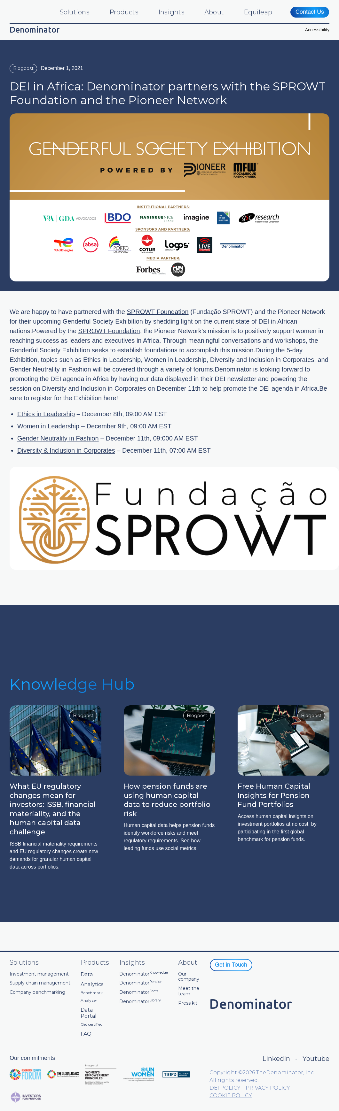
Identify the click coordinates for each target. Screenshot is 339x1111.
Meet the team (188, 991)
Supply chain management (40, 983)
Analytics (92, 984)
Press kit (187, 1003)
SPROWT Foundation (158, 311)
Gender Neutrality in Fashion (58, 438)
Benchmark (92, 993)
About (214, 12)
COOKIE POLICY (230, 1095)
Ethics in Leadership (46, 414)
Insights (171, 12)
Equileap (258, 12)
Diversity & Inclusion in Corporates (66, 450)
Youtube (316, 1058)
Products (123, 12)
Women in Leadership (48, 426)
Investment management (39, 974)
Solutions (75, 12)
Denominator (143, 974)
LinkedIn (276, 1058)
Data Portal (89, 1013)
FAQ (86, 1034)
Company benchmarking (37, 992)
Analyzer (89, 1000)
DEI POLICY (224, 1088)
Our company (188, 976)
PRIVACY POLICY (268, 1088)
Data (87, 974)
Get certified (92, 1024)
